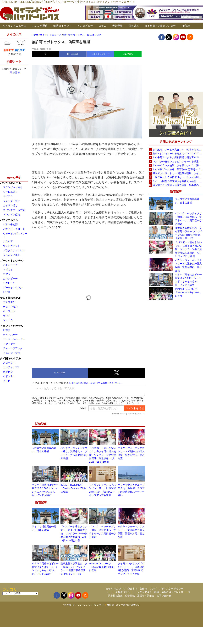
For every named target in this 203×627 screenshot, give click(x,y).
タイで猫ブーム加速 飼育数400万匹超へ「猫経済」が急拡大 (178, 169)
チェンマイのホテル (11, 325)
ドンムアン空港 (11, 214)
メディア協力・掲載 (148, 592)
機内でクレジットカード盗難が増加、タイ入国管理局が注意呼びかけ (178, 173)
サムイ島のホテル (10, 297)
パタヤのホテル (9, 220)
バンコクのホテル (10, 183)
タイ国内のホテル (10, 358)
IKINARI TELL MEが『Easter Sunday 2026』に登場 (73, 488)
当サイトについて (115, 588)
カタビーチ (9, 283)
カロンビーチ (10, 278)
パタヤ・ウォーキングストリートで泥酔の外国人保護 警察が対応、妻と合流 (188, 265)
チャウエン (9, 302)
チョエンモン (10, 306)
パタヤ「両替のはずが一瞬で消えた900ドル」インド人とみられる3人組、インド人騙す (188, 279)
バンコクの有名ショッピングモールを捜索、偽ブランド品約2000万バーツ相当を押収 (178, 161)
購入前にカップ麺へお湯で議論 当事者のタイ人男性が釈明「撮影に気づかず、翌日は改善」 (178, 185)
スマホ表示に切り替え (128, 604)
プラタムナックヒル (14, 250)
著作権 (143, 588)
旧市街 (6, 330)
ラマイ (6, 315)
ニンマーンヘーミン (14, 339)
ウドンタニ (9, 376)
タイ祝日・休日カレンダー (160, 25)
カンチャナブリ (11, 367)
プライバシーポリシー (171, 588)
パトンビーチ (10, 264)
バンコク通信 (40, 25)
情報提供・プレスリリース (176, 592)
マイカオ (8, 269)
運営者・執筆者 (145, 595)
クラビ (6, 380)
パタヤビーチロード (14, 229)
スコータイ (9, 362)
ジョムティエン (11, 255)
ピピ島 (6, 292)
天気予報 (117, 25)
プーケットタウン (12, 287)
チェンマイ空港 (11, 352)
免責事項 (132, 588)
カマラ (6, 274)
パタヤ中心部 (10, 224)
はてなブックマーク (100, 54)
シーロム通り (10, 191)
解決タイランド (62, 25)
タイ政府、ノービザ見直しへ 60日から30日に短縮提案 (178, 149)
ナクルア (8, 241)
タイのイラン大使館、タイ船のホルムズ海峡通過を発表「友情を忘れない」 (178, 165)
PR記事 (185, 25)
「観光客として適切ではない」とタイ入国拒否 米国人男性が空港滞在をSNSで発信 (178, 177)
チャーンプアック (12, 348)
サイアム (8, 196)
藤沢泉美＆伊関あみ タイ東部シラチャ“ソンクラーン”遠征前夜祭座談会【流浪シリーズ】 (189, 233)
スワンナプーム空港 (14, 210)
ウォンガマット (11, 245)
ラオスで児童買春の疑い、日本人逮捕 (187, 201)
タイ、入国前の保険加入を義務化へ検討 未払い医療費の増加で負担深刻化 (178, 181)
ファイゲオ (9, 343)
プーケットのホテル (11, 260)
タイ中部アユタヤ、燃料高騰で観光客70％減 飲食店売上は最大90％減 (178, 157)
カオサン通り (10, 205)
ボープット (9, 311)
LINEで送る (128, 54)
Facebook (72, 54)
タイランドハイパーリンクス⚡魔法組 (93, 604)
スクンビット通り (12, 187)
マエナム (8, 320)
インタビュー (85, 25)
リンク (153, 588)
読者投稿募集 (115, 595)
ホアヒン (8, 371)
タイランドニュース (14, 25)
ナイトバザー (10, 334)
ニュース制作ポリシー (120, 592)
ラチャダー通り (11, 200)
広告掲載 (130, 595)
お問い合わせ (164, 595)
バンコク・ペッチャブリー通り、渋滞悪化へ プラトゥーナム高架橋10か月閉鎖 (188, 218)
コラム (102, 25)
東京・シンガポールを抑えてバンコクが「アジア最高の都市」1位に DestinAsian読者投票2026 (178, 153)
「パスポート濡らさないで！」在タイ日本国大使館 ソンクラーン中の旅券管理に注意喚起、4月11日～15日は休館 (102, 455)
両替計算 (133, 25)
